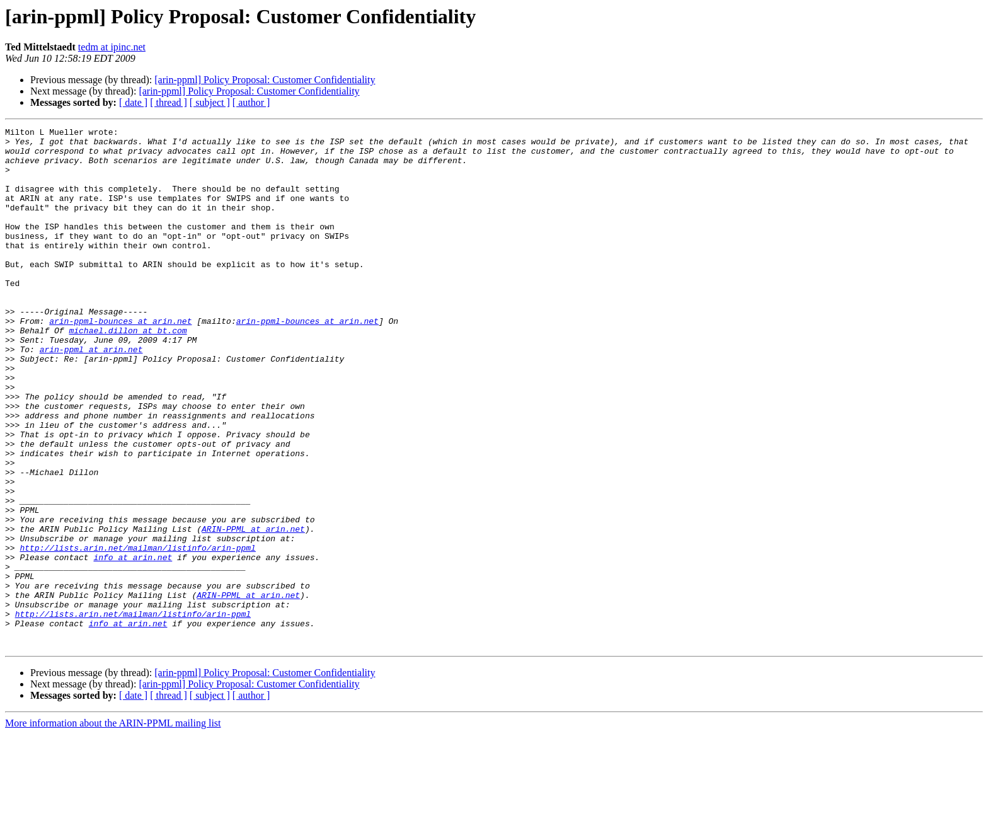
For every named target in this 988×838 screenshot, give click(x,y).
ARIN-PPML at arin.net (253, 610)
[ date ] (133, 102)
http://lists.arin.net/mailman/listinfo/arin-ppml (137, 632)
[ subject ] (210, 102)
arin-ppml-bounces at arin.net (120, 360)
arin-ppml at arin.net (91, 394)
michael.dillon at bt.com (128, 371)
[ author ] (251, 102)
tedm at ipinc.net (112, 47)
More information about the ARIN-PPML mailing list (113, 827)
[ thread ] (168, 102)
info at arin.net (132, 644)
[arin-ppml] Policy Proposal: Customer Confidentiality (264, 79)
